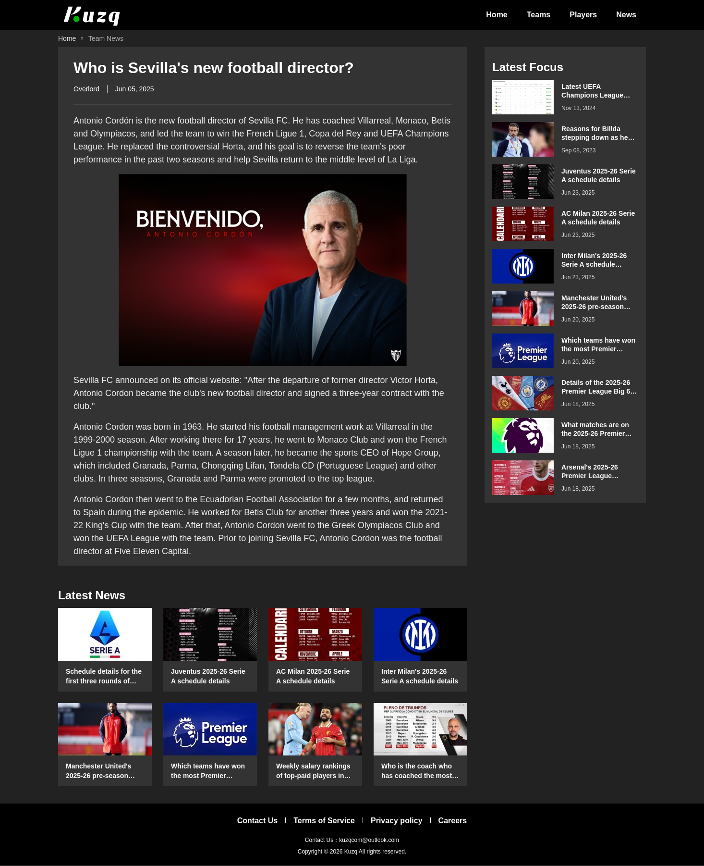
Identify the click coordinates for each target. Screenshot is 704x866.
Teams (539, 15)
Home (496, 15)
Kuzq (350, 852)
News (626, 15)
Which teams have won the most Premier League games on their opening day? (208, 772)
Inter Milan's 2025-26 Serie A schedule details (419, 676)
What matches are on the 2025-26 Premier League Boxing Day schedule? (595, 430)
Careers (452, 821)
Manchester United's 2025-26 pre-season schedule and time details (98, 772)
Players (583, 15)
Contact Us (257, 821)
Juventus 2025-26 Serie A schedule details (208, 676)
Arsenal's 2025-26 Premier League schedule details (589, 472)
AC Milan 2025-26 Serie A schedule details (313, 676)
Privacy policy (397, 821)
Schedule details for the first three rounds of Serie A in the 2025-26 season (104, 677)
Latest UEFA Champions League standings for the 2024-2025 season (598, 92)
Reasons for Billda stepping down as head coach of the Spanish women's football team (598, 134)
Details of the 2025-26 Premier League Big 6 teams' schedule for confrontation (595, 388)
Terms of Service (324, 821)
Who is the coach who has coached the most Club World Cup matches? (416, 772)
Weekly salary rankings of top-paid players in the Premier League (313, 772)
